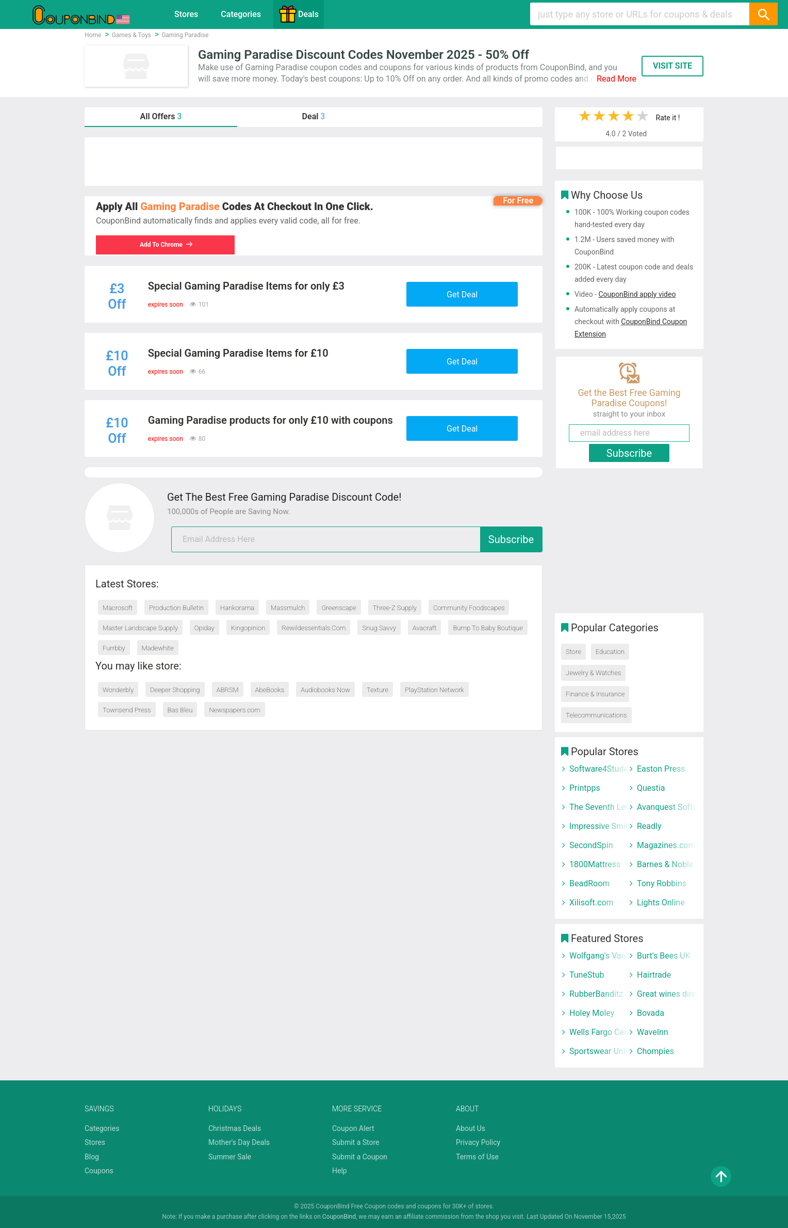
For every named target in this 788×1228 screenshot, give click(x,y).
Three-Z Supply (395, 608)
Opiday (204, 628)
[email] (357, 539)
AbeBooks (270, 690)
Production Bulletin (176, 608)
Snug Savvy (379, 628)
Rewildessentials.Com (314, 628)
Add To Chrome (166, 244)
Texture (377, 690)
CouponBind (339, 1216)
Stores (186, 14)
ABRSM (228, 690)
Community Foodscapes (469, 608)
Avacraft (425, 628)
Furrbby (114, 648)
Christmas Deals (234, 1128)
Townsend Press (127, 710)
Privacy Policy (478, 1142)
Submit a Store (356, 1142)
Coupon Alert (353, 1128)
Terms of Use (477, 1157)
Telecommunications (596, 715)
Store (573, 652)
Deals (298, 14)
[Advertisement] (313, 161)
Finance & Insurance (595, 694)
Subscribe (511, 539)
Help (339, 1171)
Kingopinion (248, 628)
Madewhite (158, 648)
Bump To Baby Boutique (487, 628)
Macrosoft (118, 608)
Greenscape (338, 608)
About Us (470, 1128)
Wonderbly (118, 690)
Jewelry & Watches (593, 673)
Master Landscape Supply (140, 628)
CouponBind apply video (637, 294)
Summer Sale (229, 1157)
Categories (241, 14)
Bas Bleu (180, 710)
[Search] (763, 14)
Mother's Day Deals (239, 1142)
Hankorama (237, 608)
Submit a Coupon (359, 1157)
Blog (92, 1157)
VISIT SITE (672, 66)
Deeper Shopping (175, 690)
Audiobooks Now (325, 690)
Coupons (99, 1171)
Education (610, 652)
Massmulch (288, 608)
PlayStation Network (434, 690)
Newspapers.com (234, 710)
